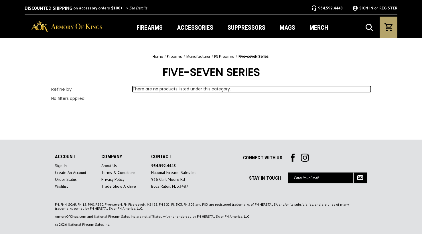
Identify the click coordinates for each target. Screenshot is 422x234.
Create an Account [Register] (70, 172)
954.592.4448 (327, 8)
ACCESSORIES (195, 27)
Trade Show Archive (118, 186)
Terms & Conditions (118, 172)
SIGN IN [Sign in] (366, 8)
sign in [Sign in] (61, 165)
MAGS (287, 27)
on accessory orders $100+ (86, 8)
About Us (109, 165)
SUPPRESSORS (246, 27)
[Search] (369, 27)
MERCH (318, 27)
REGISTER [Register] (388, 8)
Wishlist (61, 186)
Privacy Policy (113, 179)
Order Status (66, 179)
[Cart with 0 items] (388, 27)
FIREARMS (150, 27)
